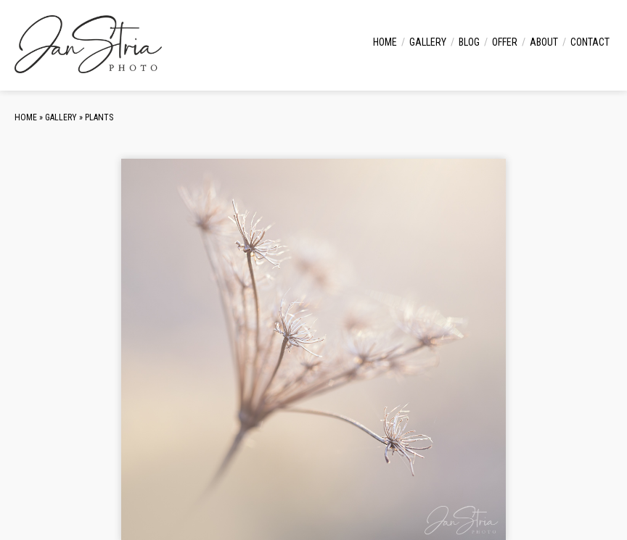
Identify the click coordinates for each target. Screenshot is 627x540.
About (544, 42)
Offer (504, 42)
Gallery (427, 42)
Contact (590, 42)
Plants (99, 117)
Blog (469, 42)
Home (385, 42)
